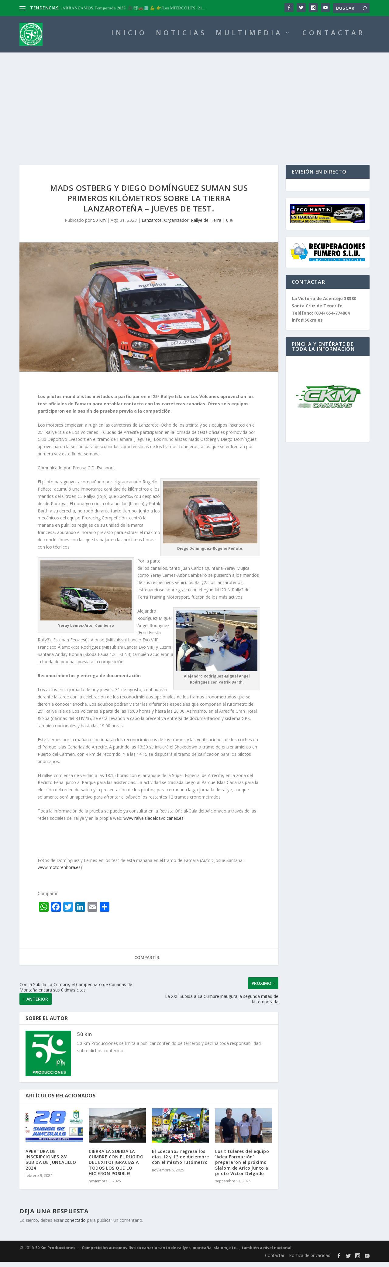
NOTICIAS (181, 38)
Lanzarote (152, 225)
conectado (75, 1225)
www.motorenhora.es (59, 872)
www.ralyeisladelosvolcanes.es (153, 823)
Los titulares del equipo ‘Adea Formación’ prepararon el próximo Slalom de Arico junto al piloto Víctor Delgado (242, 1167)
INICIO (129, 38)
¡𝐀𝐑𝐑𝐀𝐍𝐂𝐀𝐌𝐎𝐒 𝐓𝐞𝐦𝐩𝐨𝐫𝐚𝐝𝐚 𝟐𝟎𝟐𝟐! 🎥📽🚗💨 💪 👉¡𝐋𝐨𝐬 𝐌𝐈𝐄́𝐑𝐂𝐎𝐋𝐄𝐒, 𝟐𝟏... (133, 8)
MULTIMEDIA (249, 38)
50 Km (99, 225)
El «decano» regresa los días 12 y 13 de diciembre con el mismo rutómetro (180, 1162)
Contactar (274, 1260)
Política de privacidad (309, 1260)
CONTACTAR (333, 38)
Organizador (176, 225)
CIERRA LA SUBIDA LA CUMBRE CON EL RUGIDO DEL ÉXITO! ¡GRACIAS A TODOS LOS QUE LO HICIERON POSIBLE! (116, 1167)
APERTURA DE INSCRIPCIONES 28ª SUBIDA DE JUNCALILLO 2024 (51, 1165)
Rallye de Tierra (206, 225)
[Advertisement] (194, 103)
